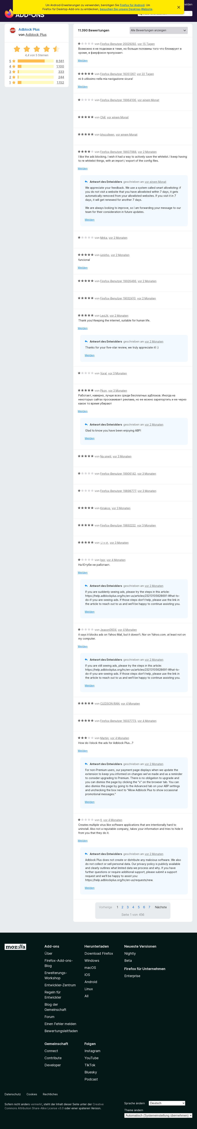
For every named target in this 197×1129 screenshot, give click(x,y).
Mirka (103, 237)
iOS (87, 975)
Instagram (92, 1051)
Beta (128, 961)
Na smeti (105, 456)
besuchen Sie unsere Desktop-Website (126, 9)
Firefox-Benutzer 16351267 (117, 74)
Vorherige (105, 907)
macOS (90, 968)
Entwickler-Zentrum (60, 985)
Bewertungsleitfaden (61, 1031)
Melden (83, 60)
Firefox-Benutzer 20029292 (118, 43)
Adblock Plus (29, 29)
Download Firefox (98, 953)
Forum (49, 1017)
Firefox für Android (132, 5)
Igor (102, 560)
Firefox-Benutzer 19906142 (118, 473)
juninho (104, 255)
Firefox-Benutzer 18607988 (118, 151)
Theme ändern (133, 1110)
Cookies (32, 1094)
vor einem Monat (148, 100)
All (86, 996)
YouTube (91, 1058)
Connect (51, 1051)
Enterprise (132, 976)
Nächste (161, 907)
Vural (103, 373)
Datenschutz (13, 1094)
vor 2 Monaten (147, 151)
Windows (91, 961)
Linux (88, 989)
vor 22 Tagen (145, 74)
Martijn (104, 738)
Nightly (130, 953)
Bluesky (90, 1072)
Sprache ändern (134, 1103)
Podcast (91, 1079)
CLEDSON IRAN (109, 703)
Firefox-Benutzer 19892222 (118, 525)
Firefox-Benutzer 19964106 (118, 100)
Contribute (53, 1058)
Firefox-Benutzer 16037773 (118, 720)
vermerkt (36, 1104)
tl (101, 820)
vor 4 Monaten (116, 560)
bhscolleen (107, 134)
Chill (102, 117)
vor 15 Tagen (146, 43)
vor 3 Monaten (117, 373)
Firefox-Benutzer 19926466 (118, 281)
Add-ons (51, 946)
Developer (52, 1065)
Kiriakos (105, 508)
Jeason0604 (108, 629)
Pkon (103, 390)
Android (90, 982)
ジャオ (104, 542)
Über (48, 953)
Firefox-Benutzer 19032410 (118, 298)
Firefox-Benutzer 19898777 (118, 490)
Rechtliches (50, 1094)
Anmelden (186, 4)
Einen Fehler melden (60, 1024)
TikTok (89, 1065)
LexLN (104, 315)
